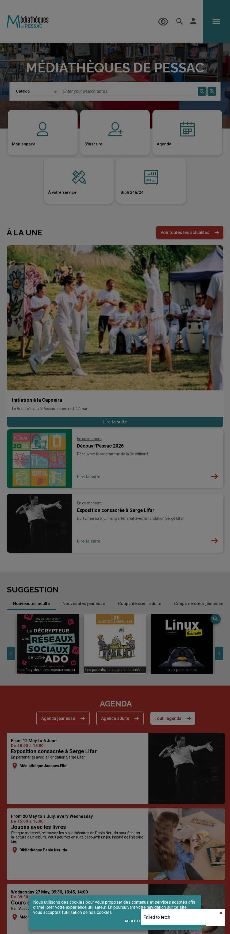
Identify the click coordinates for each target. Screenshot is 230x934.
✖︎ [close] (221, 913)
